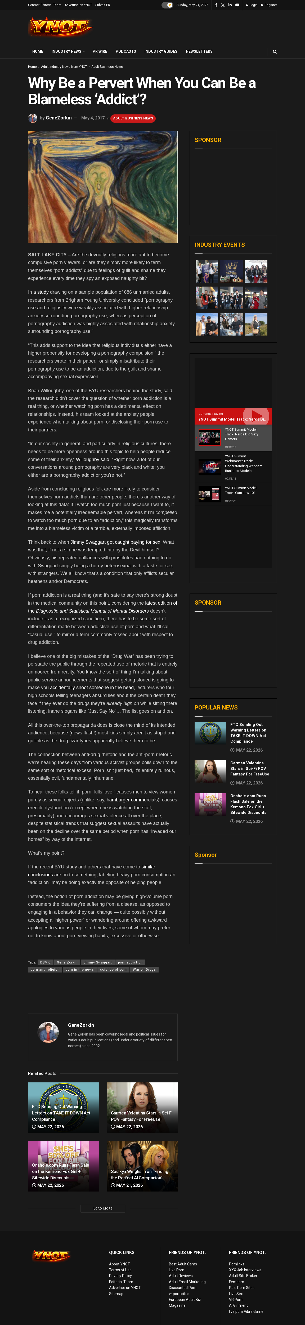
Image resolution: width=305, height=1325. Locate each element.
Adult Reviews (181, 1276)
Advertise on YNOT (78, 5)
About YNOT (119, 1264)
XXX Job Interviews (245, 1270)
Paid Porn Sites (241, 1288)
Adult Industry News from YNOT (64, 67)
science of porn (113, 969)
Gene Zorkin (67, 962)
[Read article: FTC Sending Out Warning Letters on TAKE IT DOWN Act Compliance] (210, 671)
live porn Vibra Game (246, 1311)
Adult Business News (107, 67)
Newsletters (199, 51)
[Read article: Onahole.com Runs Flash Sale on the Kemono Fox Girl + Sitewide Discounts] (210, 742)
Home (37, 51)
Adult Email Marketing (187, 1282)
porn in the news (80, 969)
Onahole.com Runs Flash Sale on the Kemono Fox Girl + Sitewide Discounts (60, 1171)
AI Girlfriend (239, 1305)
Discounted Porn (182, 1288)
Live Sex (236, 1294)
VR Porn (236, 1299)
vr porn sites (179, 1294)
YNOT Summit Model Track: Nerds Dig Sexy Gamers (244, 419)
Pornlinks (236, 1264)
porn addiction (130, 962)
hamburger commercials (132, 799)
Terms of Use (120, 1270)
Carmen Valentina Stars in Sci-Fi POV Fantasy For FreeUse (249, 706)
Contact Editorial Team (44, 5)
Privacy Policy (120, 1276)
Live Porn (176, 1270)
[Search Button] (275, 51)
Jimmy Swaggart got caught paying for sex (115, 542)
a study (41, 292)
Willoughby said (92, 459)
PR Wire (100, 51)
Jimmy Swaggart (98, 962)
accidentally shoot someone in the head (92, 687)
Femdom (236, 1282)
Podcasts (126, 51)
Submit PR (102, 5)
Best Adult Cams (183, 1264)
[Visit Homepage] (61, 27)
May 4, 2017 (93, 118)
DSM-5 (45, 962)
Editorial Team (121, 1282)
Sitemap (116, 1294)
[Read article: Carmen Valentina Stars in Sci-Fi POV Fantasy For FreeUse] (210, 709)
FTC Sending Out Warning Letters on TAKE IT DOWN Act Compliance (61, 1113)
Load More (103, 1208)
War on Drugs (144, 969)
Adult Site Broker (243, 1276)
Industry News (66, 51)
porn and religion (45, 969)
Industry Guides (161, 51)
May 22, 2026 (48, 1126)
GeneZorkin (59, 118)
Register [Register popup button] (269, 5)
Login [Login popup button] (252, 5)
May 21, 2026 (127, 1185)
